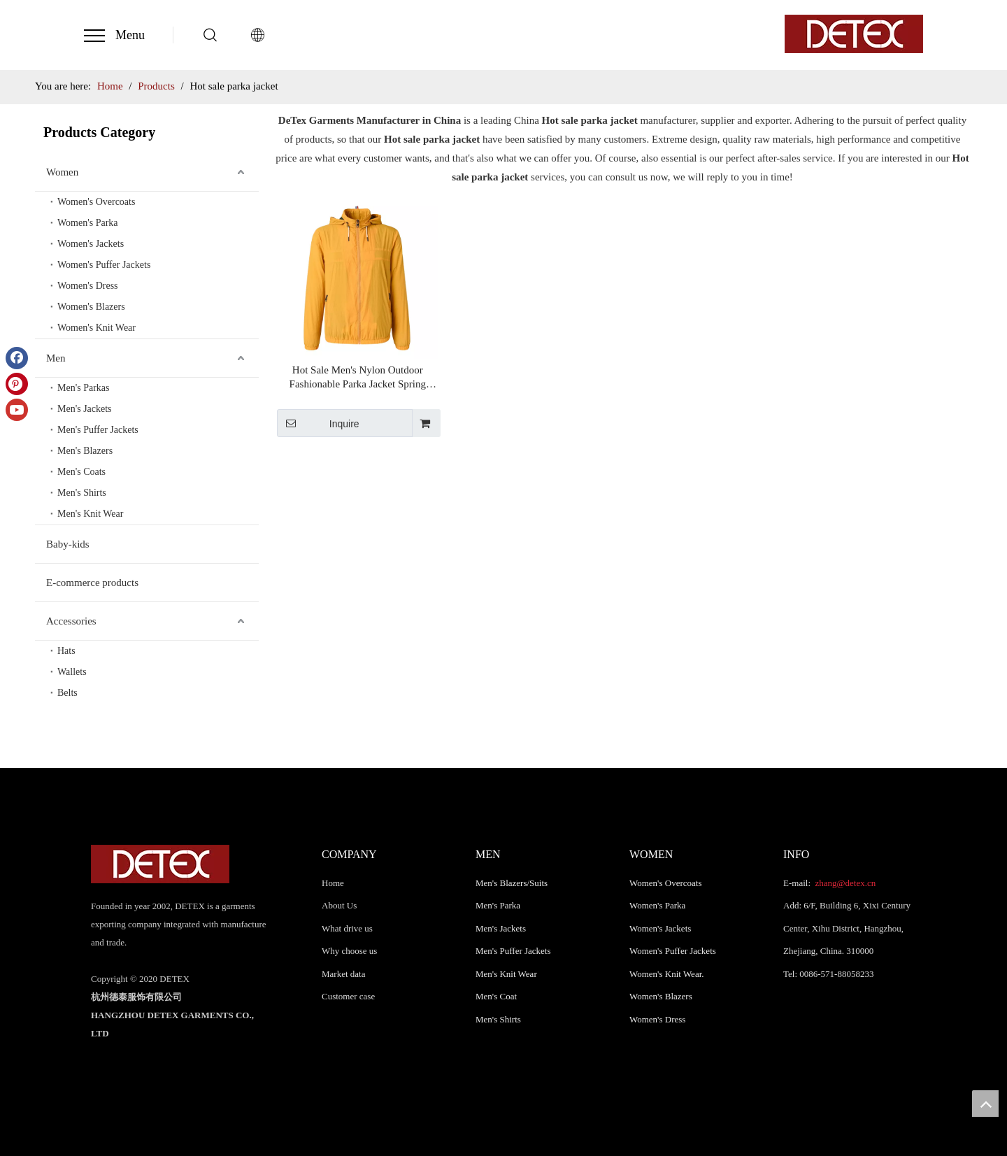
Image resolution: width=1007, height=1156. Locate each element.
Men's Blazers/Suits (512, 883)
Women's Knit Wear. (666, 974)
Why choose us (349, 951)
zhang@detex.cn (844, 883)
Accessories (71, 621)
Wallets (72, 671)
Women (62, 172)
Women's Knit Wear (96, 327)
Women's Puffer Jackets (103, 264)
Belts (67, 692)
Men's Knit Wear (90, 513)
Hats (66, 650)
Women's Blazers (91, 306)
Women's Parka (87, 222)
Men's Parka (498, 905)
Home (333, 883)
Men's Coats (81, 471)
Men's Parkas (83, 388)
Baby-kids (68, 544)
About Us (339, 905)
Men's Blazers (85, 450)
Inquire (318, 423)
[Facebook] (17, 358)
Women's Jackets (90, 243)
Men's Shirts (81, 492)
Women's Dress (87, 285)
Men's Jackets (84, 409)
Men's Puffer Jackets (97, 429)
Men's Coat (496, 996)
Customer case (348, 996)
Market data (343, 974)
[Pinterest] (17, 384)
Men (56, 358)
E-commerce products (92, 582)
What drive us (347, 928)
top (985, 1103)
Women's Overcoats (96, 202)
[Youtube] (17, 410)
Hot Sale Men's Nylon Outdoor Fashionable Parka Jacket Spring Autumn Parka (358, 377)
